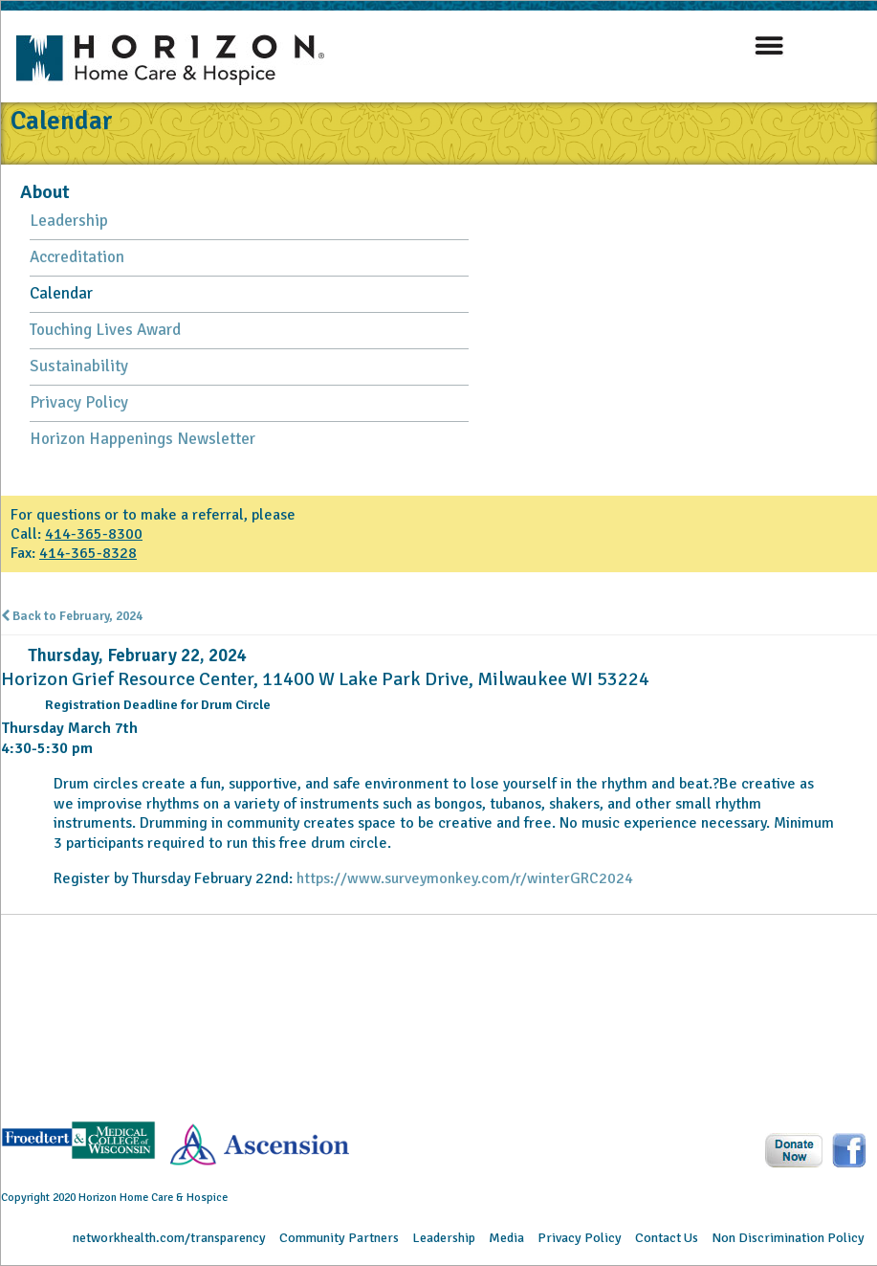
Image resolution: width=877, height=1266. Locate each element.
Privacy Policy (79, 402)
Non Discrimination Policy (788, 1238)
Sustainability (79, 366)
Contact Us (666, 1238)
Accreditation (77, 257)
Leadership (69, 221)
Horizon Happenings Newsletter (142, 439)
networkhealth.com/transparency (169, 1238)
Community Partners (339, 1238)
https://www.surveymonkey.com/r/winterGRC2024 (464, 878)
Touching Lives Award (105, 330)
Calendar (61, 293)
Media (506, 1238)
